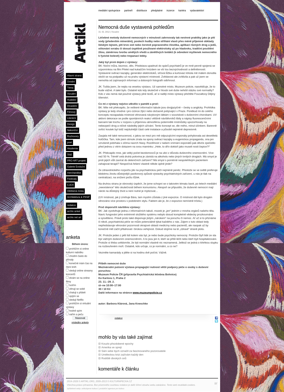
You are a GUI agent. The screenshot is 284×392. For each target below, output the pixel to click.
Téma (70, 87)
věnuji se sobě (77, 288)
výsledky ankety (80, 322)
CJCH (70, 185)
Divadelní (72, 106)
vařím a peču (76, 314)
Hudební (71, 99)
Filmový (71, 112)
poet (69, 142)
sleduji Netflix (76, 299)
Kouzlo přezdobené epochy (117, 343)
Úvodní (71, 81)
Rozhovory (73, 136)
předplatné (156, 10)
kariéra (182, 10)
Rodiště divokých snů (113, 358)
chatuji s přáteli (77, 292)
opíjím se (74, 296)
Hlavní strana (74, 75)
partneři (128, 10)
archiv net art (74, 217)
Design (71, 124)
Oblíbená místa (75, 191)
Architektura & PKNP (78, 197)
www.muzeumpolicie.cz (147, 292)
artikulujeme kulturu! (90, 389)
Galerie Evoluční (76, 166)
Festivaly (72, 178)
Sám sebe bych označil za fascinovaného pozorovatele (133, 350)
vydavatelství (197, 10)
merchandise (74, 172)
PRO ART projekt (76, 160)
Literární (71, 118)
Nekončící (72, 130)
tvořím (72, 285)
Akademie (72, 148)
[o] (216, 383)
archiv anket (73, 211)
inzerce (170, 10)
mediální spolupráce (109, 10)
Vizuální (71, 93)
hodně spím (75, 310)
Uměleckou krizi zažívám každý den (122, 354)
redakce (71, 205)
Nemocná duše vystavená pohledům (136, 27)
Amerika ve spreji (111, 347)
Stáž (69, 154)
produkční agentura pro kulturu (111, 389)
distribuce (142, 10)
